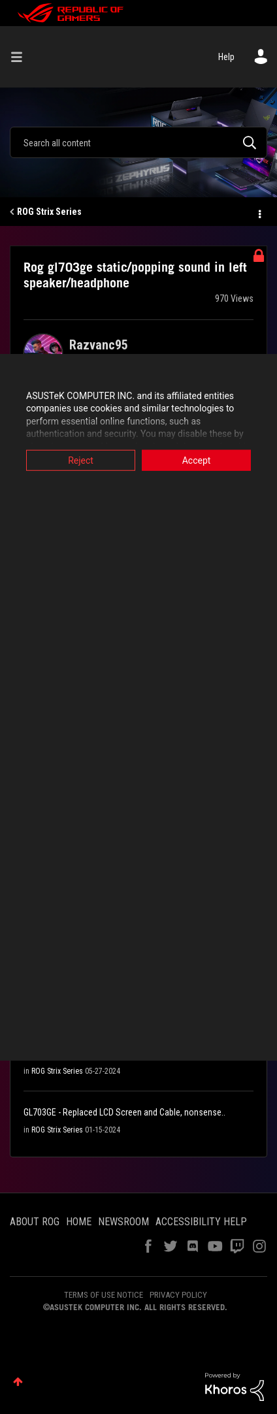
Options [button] (258, 212)
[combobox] (138, 142)
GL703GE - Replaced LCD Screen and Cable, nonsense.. (124, 1112)
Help (226, 57)
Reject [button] (80, 460)
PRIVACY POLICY (178, 1295)
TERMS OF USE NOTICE (103, 1295)
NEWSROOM (123, 1221)
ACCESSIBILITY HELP (201, 1221)
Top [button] (18, 1382)
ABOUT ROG (34, 1221)
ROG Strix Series (49, 211)
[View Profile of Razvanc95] (98, 345)
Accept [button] (196, 460)
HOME (78, 1221)
